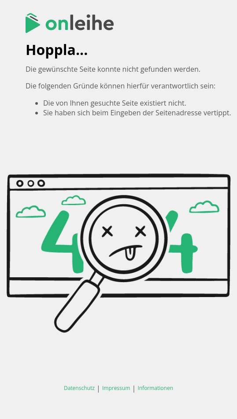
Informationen (155, 388)
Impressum (116, 388)
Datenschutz (79, 388)
